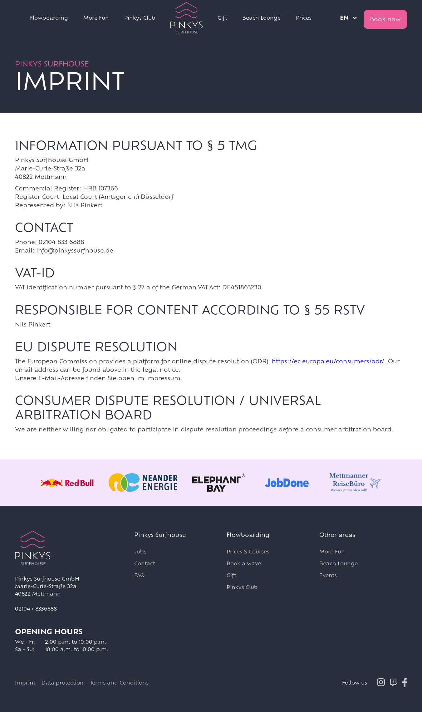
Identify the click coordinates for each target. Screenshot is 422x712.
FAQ (139, 575)
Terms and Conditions (119, 682)
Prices (304, 17)
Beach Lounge (261, 17)
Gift (222, 17)
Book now (385, 19)
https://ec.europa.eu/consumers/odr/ (328, 361)
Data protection (63, 682)
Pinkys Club (139, 17)
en (344, 18)
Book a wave (244, 563)
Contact (144, 563)
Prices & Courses (248, 551)
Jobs (140, 551)
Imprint (25, 682)
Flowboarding (49, 17)
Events (328, 575)
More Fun (96, 17)
